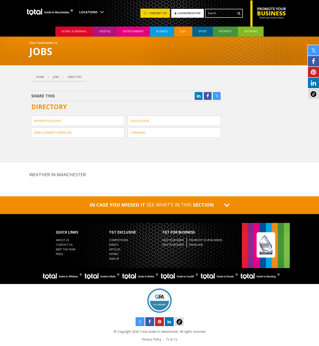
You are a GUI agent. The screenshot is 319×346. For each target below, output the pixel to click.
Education (140, 121)
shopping (250, 32)
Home (40, 77)
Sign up (114, 259)
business (162, 32)
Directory (75, 77)
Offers (113, 254)
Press (59, 254)
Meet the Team (65, 249)
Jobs (56, 77)
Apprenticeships (48, 121)
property (225, 32)
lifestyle (105, 32)
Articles (114, 249)
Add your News (173, 240)
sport (202, 32)
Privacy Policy (151, 339)
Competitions (118, 240)
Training (138, 132)
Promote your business (205, 240)
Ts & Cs (171, 339)
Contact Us (64, 245)
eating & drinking (74, 32)
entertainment (133, 32)
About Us (62, 240)
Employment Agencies (53, 132)
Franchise (196, 245)
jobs (183, 32)
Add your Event (173, 245)
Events (113, 245)
